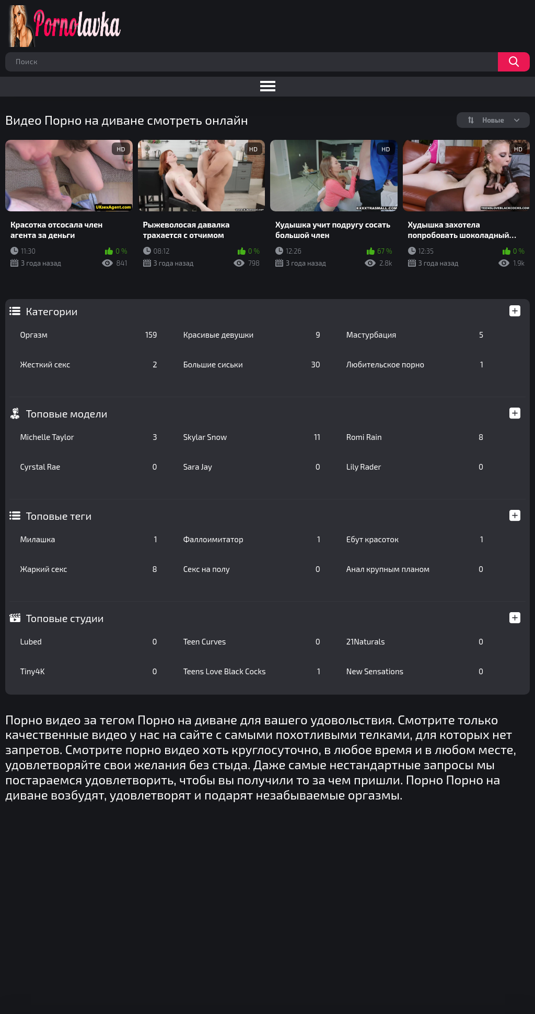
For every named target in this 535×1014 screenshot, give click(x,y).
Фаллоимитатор (251, 539)
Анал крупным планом (414, 569)
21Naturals (414, 641)
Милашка (88, 539)
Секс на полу (251, 569)
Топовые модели (66, 413)
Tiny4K (88, 671)
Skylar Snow (251, 437)
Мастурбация (414, 334)
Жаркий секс (88, 569)
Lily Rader (414, 466)
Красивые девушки (251, 334)
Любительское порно (414, 364)
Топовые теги (58, 515)
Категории (51, 311)
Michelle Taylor (88, 437)
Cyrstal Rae (88, 466)
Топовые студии (64, 618)
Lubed (88, 641)
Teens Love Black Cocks (251, 671)
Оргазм (88, 334)
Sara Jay (251, 466)
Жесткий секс (88, 364)
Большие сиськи (251, 364)
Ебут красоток (414, 539)
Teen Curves (251, 641)
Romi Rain (414, 437)
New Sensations (414, 671)
